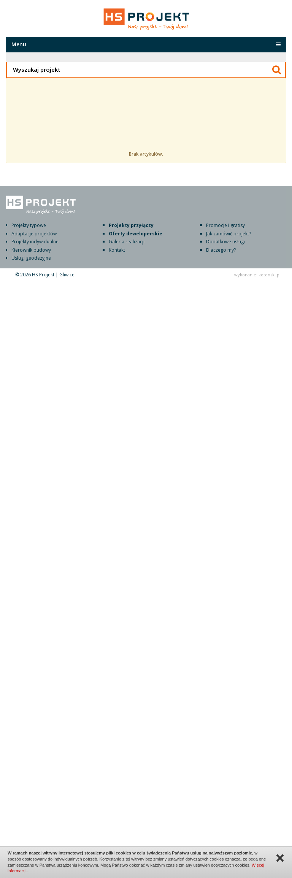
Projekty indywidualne (35, 241)
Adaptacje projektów (34, 233)
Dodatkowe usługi (225, 241)
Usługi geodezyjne (31, 258)
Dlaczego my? (221, 250)
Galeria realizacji (126, 241)
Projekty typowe (28, 225)
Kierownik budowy (31, 250)
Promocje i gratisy (225, 225)
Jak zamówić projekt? (228, 233)
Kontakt (117, 250)
